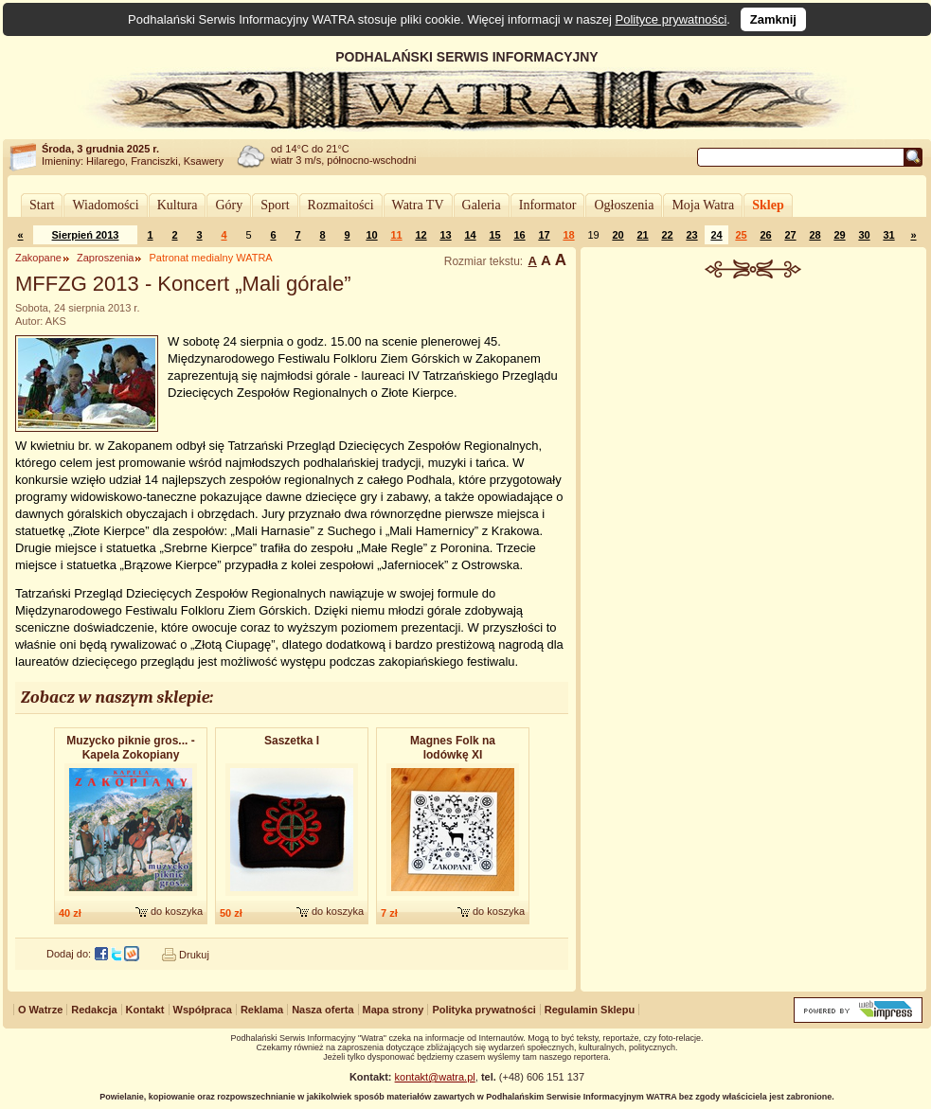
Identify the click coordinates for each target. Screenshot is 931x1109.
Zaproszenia (105, 257)
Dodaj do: (68, 953)
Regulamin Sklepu (590, 1009)
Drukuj (194, 954)
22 (666, 235)
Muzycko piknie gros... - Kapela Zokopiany (130, 747)
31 (888, 235)
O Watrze (40, 1009)
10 (371, 235)
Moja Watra (702, 205)
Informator (548, 205)
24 (716, 235)
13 (445, 235)
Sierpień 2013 (85, 235)
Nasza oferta (322, 1009)
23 (691, 235)
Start (41, 205)
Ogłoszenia (623, 205)
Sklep (767, 205)
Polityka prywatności (483, 1009)
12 (420, 235)
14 (469, 235)
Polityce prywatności (671, 19)
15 (494, 235)
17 (543, 235)
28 (814, 235)
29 (839, 235)
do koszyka (177, 911)
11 (396, 235)
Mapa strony (393, 1009)
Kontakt (145, 1009)
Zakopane (38, 257)
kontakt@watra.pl (435, 1076)
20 (617, 235)
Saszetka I (291, 740)
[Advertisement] (754, 420)
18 (568, 235)
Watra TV (418, 205)
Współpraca (202, 1009)
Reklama (262, 1009)
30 (863, 235)
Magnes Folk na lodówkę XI (452, 747)
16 (519, 235)
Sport (274, 205)
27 (790, 235)
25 (740, 235)
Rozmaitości (341, 205)
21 (642, 235)
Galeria (481, 205)
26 (765, 235)
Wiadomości (105, 205)
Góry (228, 205)
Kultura (177, 205)
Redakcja (93, 1009)
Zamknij (773, 19)
